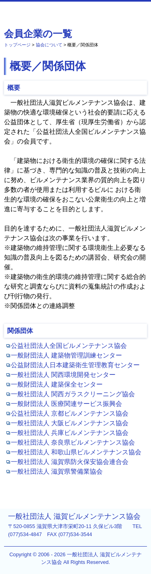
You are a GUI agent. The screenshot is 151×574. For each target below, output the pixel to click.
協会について (49, 44)
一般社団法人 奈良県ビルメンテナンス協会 (73, 442)
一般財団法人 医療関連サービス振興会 (66, 403)
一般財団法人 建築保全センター (57, 384)
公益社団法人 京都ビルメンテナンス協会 (69, 413)
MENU (140, 9)
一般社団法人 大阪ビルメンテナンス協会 (69, 423)
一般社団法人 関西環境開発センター (63, 374)
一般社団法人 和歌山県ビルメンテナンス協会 (76, 452)
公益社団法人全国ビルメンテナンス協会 (69, 345)
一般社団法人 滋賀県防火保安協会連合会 (69, 461)
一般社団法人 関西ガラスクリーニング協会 (73, 394)
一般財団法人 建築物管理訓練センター (66, 355)
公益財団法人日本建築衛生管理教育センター (75, 365)
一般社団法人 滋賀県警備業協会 (57, 471)
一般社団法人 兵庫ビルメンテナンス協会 (69, 432)
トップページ (17, 44)
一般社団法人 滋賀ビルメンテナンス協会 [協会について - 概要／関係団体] (45, 12)
